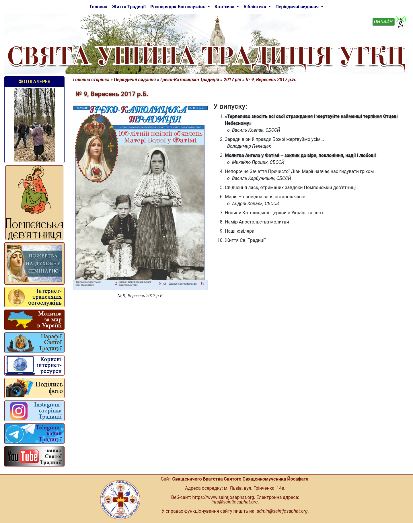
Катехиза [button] (225, 6)
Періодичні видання (135, 79)
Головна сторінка (91, 79)
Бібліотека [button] (255, 6)
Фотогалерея (34, 81)
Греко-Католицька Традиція (189, 79)
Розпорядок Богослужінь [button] (178, 6)
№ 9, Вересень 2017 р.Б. (271, 79)
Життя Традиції (129, 6)
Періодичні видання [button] (297, 6)
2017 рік (232, 79)
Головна (98, 6)
